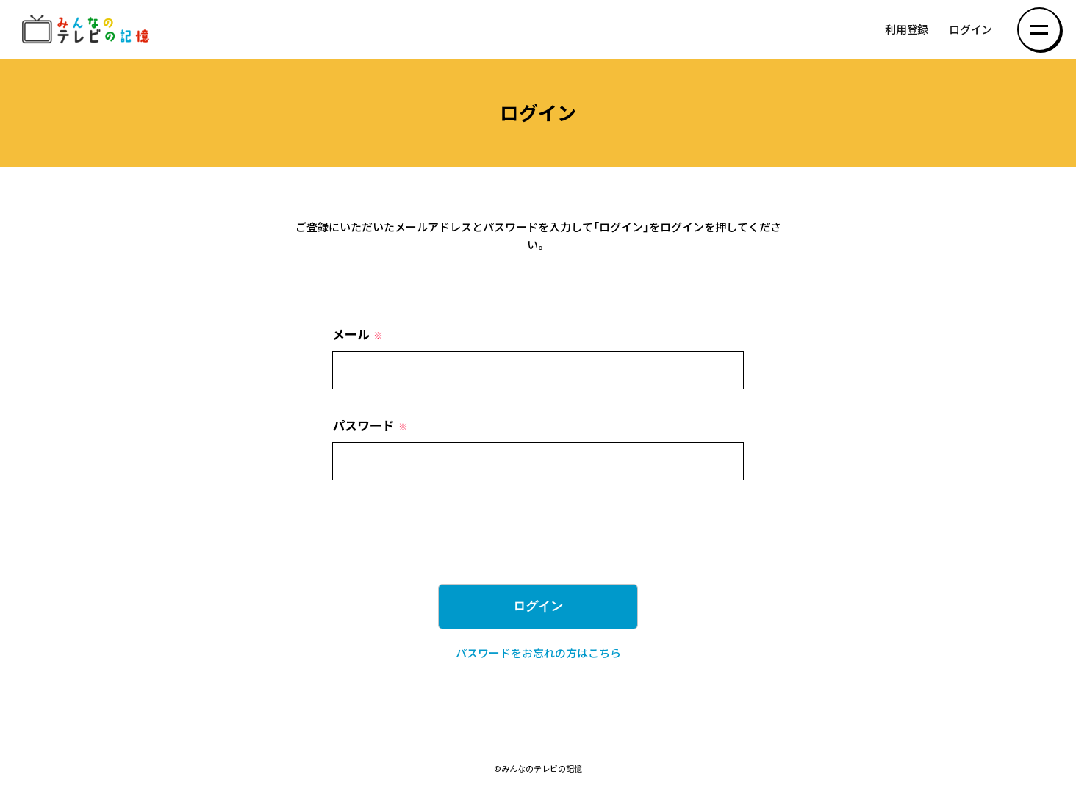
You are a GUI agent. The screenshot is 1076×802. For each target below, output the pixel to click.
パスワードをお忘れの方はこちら (538, 653)
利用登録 (906, 29)
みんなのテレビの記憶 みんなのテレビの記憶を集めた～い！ (88, 30)
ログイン (970, 29)
